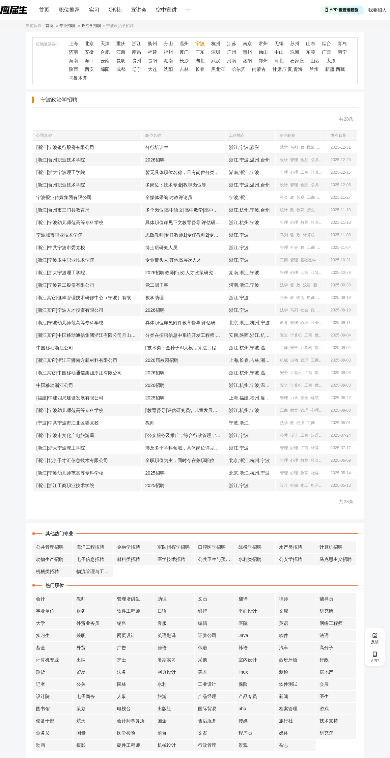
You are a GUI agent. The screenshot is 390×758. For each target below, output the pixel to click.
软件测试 (288, 684)
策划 (81, 708)
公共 (284, 435)
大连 (152, 69)
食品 (304, 160)
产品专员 (247, 696)
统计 (284, 210)
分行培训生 (156, 147)
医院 (243, 623)
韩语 (243, 647)
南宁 (342, 52)
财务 (81, 611)
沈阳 (168, 69)
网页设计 (126, 635)
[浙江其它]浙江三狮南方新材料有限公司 (76, 360)
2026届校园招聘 (162, 360)
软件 (283, 635)
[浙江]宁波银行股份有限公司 (65, 147)
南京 (247, 43)
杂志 (283, 745)
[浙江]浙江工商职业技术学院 (65, 485)
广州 (231, 52)
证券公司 (207, 635)
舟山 (168, 43)
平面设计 (247, 611)
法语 (324, 635)
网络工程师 (331, 623)
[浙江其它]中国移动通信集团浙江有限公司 (79, 372)
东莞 (310, 52)
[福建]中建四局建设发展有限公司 (69, 397)
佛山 (263, 52)
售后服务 (207, 720)
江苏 (231, 43)
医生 (324, 696)
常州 (263, 43)
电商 (311, 297)
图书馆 (43, 708)
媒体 (283, 733)
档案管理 (288, 708)
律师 (283, 598)
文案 (202, 733)
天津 (105, 43)
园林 (121, 684)
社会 (284, 197)
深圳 (215, 52)
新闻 (317, 285)
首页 (44, 10)
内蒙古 (259, 69)
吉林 (184, 69)
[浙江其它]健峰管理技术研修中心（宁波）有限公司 (88, 297)
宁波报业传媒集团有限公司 (64, 197)
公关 (81, 684)
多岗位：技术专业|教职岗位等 (176, 185)
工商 (304, 172)
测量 (81, 733)
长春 (200, 69)
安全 (284, 335)
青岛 (342, 43)
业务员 (43, 733)
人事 (121, 696)
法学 (284, 147)
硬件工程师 (128, 745)
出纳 (81, 659)
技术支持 (329, 720)
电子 (315, 485)
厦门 (184, 52)
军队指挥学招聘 (173, 547)
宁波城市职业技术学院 (59, 235)
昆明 (120, 60)
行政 (324, 659)
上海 (73, 43)
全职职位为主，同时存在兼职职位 (179, 460)
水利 (162, 684)
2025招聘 (155, 397)
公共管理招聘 (50, 547)
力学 (294, 397)
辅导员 (326, 598)
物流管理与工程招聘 (94, 571)
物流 (300, 297)
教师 (149, 422)
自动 (294, 360)
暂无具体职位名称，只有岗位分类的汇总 (185, 172)
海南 (73, 60)
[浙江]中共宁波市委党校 (60, 247)
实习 (94, 10)
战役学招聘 (250, 547)
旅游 (321, 297)
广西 (326, 52)
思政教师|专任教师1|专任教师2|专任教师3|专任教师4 (185, 235)
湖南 (168, 60)
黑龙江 (218, 69)
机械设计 (166, 745)
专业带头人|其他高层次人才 (173, 260)
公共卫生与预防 (325, 160)
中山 (279, 52)
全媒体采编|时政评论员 (169, 197)
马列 (294, 147)
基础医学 (308, 260)
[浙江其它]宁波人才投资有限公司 (69, 310)
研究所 (326, 611)
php (242, 708)
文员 (202, 598)
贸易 (81, 672)
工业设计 (207, 684)
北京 (89, 43)
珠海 (294, 52)
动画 (40, 745)
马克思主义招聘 (336, 559)
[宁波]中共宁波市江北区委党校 (67, 422)
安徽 (89, 52)
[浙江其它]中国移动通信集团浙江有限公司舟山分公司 (88, 335)
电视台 (124, 708)
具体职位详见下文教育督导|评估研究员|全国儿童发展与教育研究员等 (185, 222)
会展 (324, 684)
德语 (162, 647)
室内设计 (247, 659)
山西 (315, 60)
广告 (121, 647)
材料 (325, 360)
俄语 (202, 647)
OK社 (115, 10)
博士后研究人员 (161, 247)
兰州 (314, 69)
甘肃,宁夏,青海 (287, 69)
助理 (162, 598)
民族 (311, 147)
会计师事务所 (131, 720)
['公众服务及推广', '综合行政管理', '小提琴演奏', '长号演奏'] (185, 435)
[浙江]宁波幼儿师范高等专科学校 (69, 222)
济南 (73, 52)
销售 (121, 623)
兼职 (81, 635)
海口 (89, 60)
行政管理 (207, 745)
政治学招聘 (91, 25)
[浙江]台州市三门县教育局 (63, 210)
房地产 (326, 672)
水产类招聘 (290, 547)
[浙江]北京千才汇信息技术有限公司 (72, 460)
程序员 (245, 733)
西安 (89, 69)
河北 (279, 60)
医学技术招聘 (171, 559)
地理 (321, 210)
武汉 (215, 60)
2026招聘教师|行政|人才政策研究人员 (183, 272)
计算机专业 (47, 659)
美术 (202, 672)
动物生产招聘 (50, 559)
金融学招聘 (128, 547)
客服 (162, 623)
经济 (321, 147)
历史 (311, 210)
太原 (331, 60)
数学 (319, 335)
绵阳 (105, 69)
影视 (300, 197)
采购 (202, 659)
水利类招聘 (250, 559)
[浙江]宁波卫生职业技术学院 (65, 260)
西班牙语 (288, 659)
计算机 (317, 172)
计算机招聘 (331, 547)
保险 (243, 684)
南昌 (136, 52)
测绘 (283, 672)
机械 (284, 360)
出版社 (164, 708)
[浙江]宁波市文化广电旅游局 (65, 435)
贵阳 (152, 60)
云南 (105, 60)
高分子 (326, 647)
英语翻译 (166, 635)
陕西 (73, 69)
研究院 (326, 733)
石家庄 (297, 60)
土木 (325, 397)
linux (243, 672)
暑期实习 (166, 659)
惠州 (247, 52)
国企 (162, 720)
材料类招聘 (128, 559)
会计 (40, 598)
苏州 (294, 43)
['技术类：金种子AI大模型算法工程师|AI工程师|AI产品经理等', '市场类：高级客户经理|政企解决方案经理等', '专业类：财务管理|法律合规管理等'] (185, 347)
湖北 (200, 60)
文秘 (283, 611)
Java (243, 635)
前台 (162, 733)
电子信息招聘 (90, 559)
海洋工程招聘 (90, 547)
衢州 (152, 43)
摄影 (81, 745)
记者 (40, 684)
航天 (81, 720)
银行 (202, 611)
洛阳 (247, 60)
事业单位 (45, 611)
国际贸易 (207, 708)
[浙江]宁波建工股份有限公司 (65, 285)
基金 (40, 647)
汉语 (321, 197)
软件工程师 (128, 611)
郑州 (263, 60)
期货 (40, 672)
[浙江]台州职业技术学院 (60, 159)
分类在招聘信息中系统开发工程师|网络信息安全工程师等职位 (185, 335)
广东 (200, 52)
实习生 (43, 635)
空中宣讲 (166, 10)
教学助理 (154, 297)
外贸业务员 (87, 623)
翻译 (243, 598)
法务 (121, 672)
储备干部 (45, 720)
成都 (120, 69)
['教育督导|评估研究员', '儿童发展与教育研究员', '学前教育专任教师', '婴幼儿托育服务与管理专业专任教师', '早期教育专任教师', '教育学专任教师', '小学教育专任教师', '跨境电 (185, 410)
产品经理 (207, 696)
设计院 (43, 696)
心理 (294, 172)
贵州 (136, 60)
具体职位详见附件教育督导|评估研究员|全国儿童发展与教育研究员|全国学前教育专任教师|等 (185, 322)
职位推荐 (69, 10)
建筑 (315, 397)
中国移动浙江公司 (54, 347)
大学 (40, 623)
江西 (120, 52)
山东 (310, 43)
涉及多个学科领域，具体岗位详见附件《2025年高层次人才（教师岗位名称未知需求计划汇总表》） (185, 448)
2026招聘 (155, 159)
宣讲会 (139, 10)
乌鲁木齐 (78, 77)
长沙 (184, 60)
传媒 (243, 720)
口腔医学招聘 (212, 547)
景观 (243, 745)
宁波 (200, 43)
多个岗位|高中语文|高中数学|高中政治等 (185, 210)
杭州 (215, 43)
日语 (162, 611)
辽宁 (136, 69)
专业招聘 (67, 25)
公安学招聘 (290, 559)
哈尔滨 (238, 69)
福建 (152, 52)
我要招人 (377, 10)
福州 (168, 52)
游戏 (324, 708)
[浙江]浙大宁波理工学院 (60, 172)
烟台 (326, 43)
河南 (231, 60)
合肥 (105, 52)
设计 (284, 160)
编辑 (202, 623)
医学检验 (126, 733)
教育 (300, 210)
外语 (321, 235)
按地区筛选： (48, 44)
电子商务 (85, 696)
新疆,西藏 (335, 69)
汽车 (283, 647)
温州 (184, 43)
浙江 (136, 43)
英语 (283, 623)
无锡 (279, 43)
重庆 (120, 43)
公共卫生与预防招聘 (216, 559)
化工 (304, 485)
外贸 (81, 647)
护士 (121, 659)
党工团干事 (156, 285)
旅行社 (286, 720)
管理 (294, 160)
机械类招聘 (47, 571)
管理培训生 (128, 598)
